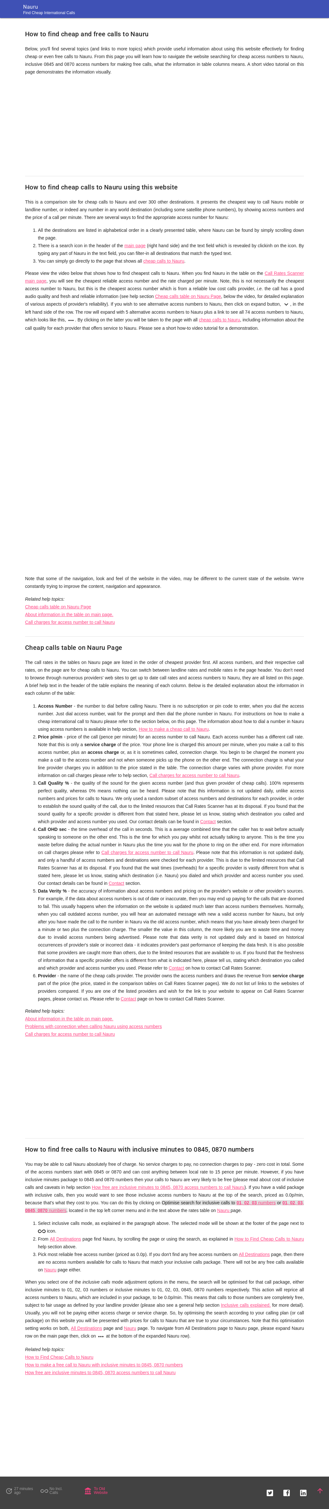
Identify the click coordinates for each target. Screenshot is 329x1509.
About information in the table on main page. (69, 614)
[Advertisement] (164, 126)
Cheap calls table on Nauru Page (188, 296)
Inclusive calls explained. (246, 1305)
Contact (208, 821)
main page (135, 245)
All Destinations (65, 1239)
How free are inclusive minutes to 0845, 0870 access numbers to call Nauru (168, 1187)
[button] (270, 1491)
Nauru (224, 1210)
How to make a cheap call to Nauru (174, 729)
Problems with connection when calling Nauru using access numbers (93, 1026)
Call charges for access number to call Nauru (70, 622)
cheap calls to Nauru (163, 261)
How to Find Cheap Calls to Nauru (269, 1239)
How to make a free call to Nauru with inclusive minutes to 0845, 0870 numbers (104, 1364)
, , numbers (256, 1202)
